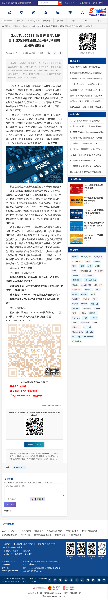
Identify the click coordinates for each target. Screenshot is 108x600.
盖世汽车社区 (60, 535)
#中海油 (83, 313)
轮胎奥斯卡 (39, 531)
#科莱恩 (75, 304)
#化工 (85, 318)
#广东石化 (76, 318)
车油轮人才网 (25, 531)
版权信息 (18, 554)
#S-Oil (74, 271)
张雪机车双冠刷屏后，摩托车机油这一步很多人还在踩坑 (87, 67)
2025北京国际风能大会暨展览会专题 (93, 199)
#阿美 (88, 261)
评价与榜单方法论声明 (25, 544)
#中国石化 (76, 275)
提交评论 (10, 505)
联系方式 (26, 551)
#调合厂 (75, 294)
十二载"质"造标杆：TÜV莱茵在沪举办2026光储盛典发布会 (87, 84)
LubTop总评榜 (33, 21)
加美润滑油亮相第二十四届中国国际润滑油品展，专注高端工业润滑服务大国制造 (87, 78)
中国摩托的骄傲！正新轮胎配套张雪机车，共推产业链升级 (87, 101)
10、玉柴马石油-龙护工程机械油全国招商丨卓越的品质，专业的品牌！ (87, 172)
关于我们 (16, 551)
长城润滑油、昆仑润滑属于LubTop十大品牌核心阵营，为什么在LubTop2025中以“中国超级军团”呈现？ (87, 90)
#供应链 (75, 285)
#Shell (95, 323)
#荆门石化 (76, 308)
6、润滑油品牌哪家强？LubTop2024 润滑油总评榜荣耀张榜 (87, 149)
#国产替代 (98, 285)
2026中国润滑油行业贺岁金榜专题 (93, 186)
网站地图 (28, 554)
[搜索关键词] (48, 3)
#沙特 (97, 266)
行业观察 (14, 26)
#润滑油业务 (76, 341)
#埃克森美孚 (86, 257)
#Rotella (89, 332)
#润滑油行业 (76, 290)
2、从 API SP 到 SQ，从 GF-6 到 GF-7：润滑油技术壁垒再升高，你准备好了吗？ (87, 126)
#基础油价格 (86, 285)
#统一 (95, 299)
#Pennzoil (87, 327)
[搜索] (60, 3)
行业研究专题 (85, 3)
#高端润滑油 (76, 280)
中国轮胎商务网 (72, 531)
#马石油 (97, 308)
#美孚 (74, 266)
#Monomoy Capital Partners (82, 337)
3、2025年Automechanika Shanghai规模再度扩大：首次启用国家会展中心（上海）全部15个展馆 (87, 132)
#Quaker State (77, 332)
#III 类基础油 (88, 275)
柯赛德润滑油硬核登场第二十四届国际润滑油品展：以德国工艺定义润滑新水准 (87, 73)
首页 (5, 26)
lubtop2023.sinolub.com (18, 320)
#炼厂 (98, 290)
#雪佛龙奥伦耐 (85, 271)
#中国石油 (95, 304)
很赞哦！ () (34, 445)
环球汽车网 (25, 535)
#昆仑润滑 (99, 271)
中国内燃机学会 (75, 535)
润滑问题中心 (98, 3)
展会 (99, 21)
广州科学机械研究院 (90, 531)
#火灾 (93, 294)
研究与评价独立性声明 (46, 544)
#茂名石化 (98, 257)
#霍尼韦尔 (93, 313)
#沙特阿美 (87, 308)
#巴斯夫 (86, 299)
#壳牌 (82, 266)
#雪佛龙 (84, 294)
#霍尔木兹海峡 (90, 280)
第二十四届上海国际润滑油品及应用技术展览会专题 (94, 224)
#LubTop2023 (19, 467)
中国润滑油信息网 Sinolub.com (52, 593)
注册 (66, 3)
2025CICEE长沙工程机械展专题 (93, 236)
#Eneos (84, 304)
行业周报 (59, 21)
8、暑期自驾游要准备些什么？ (82, 160)
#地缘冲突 (89, 290)
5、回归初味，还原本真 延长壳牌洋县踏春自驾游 (87, 143)
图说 (86, 21)
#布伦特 (96, 261)
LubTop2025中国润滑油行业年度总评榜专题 (94, 211)
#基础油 (75, 257)
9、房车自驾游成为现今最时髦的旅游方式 (87, 166)
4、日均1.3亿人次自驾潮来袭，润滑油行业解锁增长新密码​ (87, 138)
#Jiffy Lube (76, 327)
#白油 (89, 266)
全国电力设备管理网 (10, 535)
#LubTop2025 (77, 261)
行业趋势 (24, 26)
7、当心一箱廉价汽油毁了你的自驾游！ (86, 155)
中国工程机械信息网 (55, 531)
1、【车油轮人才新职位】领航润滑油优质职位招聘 (87, 121)
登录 (72, 3)
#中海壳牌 (85, 323)
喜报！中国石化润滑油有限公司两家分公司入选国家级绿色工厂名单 (87, 96)
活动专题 (46, 21)
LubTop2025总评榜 (9, 531)
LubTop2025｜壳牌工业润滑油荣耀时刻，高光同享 (87, 107)
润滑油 (53, 90)
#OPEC (94, 318)
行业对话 (20, 21)
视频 (73, 21)
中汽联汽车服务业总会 (42, 535)
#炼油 (74, 313)
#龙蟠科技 (76, 299)
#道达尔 (75, 323)
